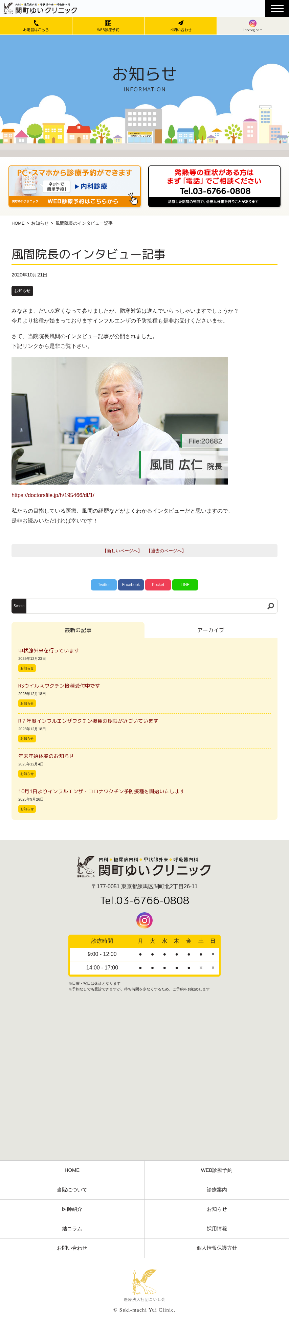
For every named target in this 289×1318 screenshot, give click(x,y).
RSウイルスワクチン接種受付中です (59, 685)
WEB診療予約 (217, 1170)
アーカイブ (210, 630)
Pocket (158, 584)
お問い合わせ (72, 1248)
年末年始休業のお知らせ (46, 756)
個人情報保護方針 (217, 1248)
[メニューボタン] (277, 8)
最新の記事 (78, 630)
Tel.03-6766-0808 (145, 900)
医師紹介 (72, 1209)
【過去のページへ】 (166, 550)
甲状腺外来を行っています (48, 650)
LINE (185, 584)
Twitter (104, 584)
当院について (72, 1189)
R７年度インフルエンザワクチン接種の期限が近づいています (88, 720)
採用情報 (217, 1228)
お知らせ (40, 223)
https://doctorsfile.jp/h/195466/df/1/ (53, 495)
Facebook (131, 584)
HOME (18, 223)
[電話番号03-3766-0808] (214, 168)
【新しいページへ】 (122, 550)
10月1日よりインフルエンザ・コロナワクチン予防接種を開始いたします (101, 791)
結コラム (72, 1228)
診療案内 (217, 1189)
